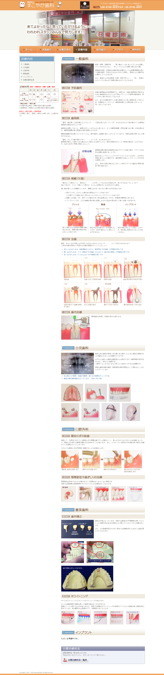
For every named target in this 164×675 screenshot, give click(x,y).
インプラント (28, 77)
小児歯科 (26, 67)
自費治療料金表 (28, 80)
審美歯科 (26, 74)
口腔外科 (26, 70)
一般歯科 (26, 64)
